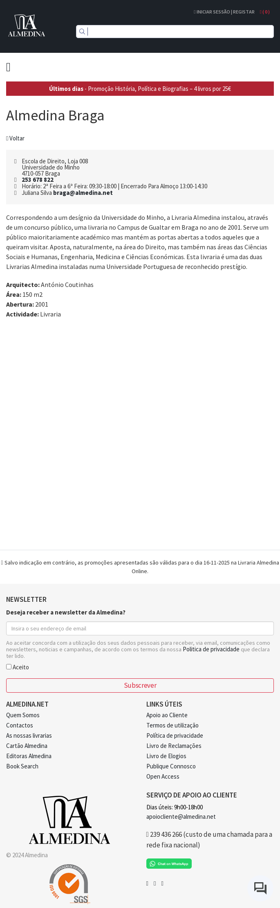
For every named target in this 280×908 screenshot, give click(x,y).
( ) (265, 12)
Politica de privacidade (211, 649)
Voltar (15, 138)
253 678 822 (38, 179)
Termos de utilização (172, 725)
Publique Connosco (171, 766)
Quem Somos (23, 715)
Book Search (22, 766)
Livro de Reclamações (174, 746)
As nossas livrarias (29, 735)
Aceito (17, 666)
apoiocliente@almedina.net (181, 816)
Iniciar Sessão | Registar (224, 12)
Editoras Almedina (29, 756)
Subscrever (140, 685)
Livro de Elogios (166, 756)
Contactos (19, 725)
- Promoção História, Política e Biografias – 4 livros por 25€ (140, 89)
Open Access (162, 776)
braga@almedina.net (83, 193)
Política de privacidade (174, 735)
